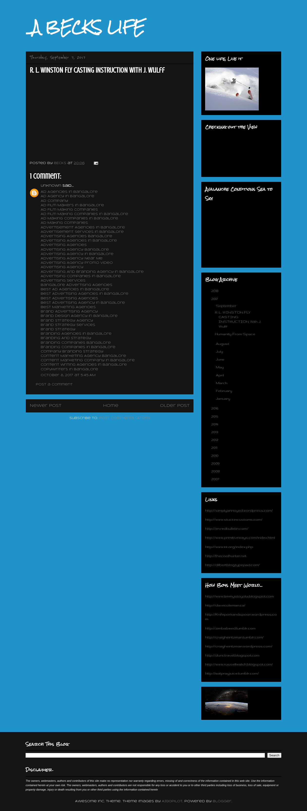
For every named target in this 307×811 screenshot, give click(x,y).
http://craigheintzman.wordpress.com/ (238, 646)
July (220, 351)
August (223, 344)
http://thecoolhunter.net (225, 556)
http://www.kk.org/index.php (229, 547)
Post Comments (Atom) (124, 418)
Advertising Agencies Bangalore (77, 236)
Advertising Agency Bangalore (75, 249)
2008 (216, 471)
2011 (214, 447)
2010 (215, 456)
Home (110, 406)
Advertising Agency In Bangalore (78, 254)
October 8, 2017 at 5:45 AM (68, 375)
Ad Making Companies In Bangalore (79, 218)
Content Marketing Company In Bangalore (88, 360)
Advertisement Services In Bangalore (83, 232)
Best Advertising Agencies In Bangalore (85, 293)
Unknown (51, 185)
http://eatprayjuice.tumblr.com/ (232, 673)
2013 (215, 432)
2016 (215, 408)
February (224, 391)
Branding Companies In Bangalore (79, 347)
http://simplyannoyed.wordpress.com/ (239, 510)
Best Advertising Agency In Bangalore (83, 302)
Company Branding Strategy (73, 351)
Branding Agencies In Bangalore (77, 333)
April (220, 375)
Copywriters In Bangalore (70, 369)
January (223, 399)
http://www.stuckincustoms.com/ (233, 519)
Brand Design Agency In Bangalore (80, 316)
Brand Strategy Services (68, 325)
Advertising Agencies (64, 245)
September (226, 306)
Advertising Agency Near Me (72, 258)
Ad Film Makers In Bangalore (72, 205)
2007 (215, 479)
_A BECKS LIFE (85, 27)
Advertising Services (64, 280)
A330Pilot (172, 801)
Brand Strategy (59, 329)
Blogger (222, 801)
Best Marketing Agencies (69, 307)
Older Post (175, 406)
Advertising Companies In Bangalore (81, 276)
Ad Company (55, 201)
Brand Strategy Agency (67, 320)
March (222, 383)
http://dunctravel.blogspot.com (232, 655)
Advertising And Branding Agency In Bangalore (93, 272)
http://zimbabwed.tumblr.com (230, 628)
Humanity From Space (235, 334)
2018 (215, 291)
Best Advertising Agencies (70, 298)
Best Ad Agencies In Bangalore (75, 289)
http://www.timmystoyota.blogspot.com (239, 596)
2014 (215, 424)
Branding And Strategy (66, 338)
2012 (215, 440)
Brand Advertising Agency (70, 311)
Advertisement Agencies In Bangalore (83, 227)
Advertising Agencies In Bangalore (79, 240)
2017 (215, 299)
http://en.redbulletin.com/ (226, 528)
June (220, 359)
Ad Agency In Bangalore (67, 196)
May (220, 367)
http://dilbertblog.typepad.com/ (232, 565)
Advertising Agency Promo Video (77, 262)
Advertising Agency (63, 267)
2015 (215, 416)
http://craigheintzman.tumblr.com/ (234, 637)
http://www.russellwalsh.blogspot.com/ (239, 664)
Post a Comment (54, 384)
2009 (216, 463)
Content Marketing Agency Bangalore (84, 356)
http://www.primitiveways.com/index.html (240, 537)
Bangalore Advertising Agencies (77, 285)
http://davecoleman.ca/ (225, 605)
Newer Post (45, 406)
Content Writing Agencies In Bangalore (84, 364)
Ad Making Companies (65, 223)
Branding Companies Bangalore (76, 342)
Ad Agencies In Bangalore (69, 192)
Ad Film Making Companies (69, 209)
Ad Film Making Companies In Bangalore (85, 214)
